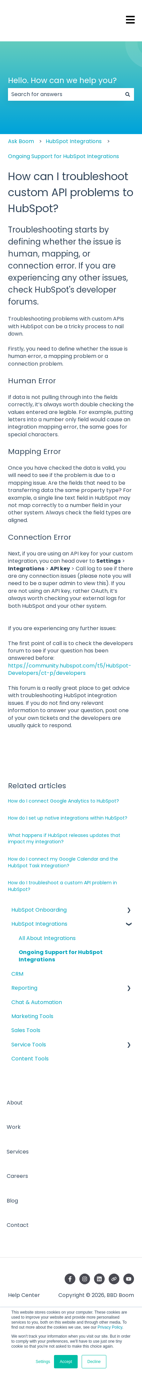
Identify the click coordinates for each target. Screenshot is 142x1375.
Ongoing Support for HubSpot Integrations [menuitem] (61, 955)
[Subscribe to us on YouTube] (128, 1279)
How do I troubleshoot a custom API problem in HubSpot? (62, 886)
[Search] (127, 94)
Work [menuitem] (14, 1127)
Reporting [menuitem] (24, 988)
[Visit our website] (114, 1279)
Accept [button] (66, 1361)
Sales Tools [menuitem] (25, 1030)
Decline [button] (94, 1361)
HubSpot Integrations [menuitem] (39, 924)
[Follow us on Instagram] (84, 1279)
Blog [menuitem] (12, 1201)
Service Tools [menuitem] (28, 1044)
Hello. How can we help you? (62, 80)
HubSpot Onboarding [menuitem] (39, 910)
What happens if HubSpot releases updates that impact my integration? (64, 838)
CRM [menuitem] (17, 974)
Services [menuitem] (18, 1152)
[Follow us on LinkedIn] (99, 1279)
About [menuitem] (15, 1102)
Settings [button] (43, 1361)
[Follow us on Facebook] (70, 1279)
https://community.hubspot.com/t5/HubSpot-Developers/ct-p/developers (69, 669)
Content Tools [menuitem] (30, 1058)
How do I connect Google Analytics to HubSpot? (63, 801)
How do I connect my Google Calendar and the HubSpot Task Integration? (63, 862)
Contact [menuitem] (18, 1225)
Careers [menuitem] (17, 1176)
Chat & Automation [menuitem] (36, 1002)
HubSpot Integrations (74, 141)
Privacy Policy (110, 1327)
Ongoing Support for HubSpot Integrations (63, 156)
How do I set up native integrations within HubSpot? (67, 818)
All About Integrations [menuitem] (47, 938)
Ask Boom (21, 141)
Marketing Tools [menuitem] (32, 1016)
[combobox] (64, 94)
